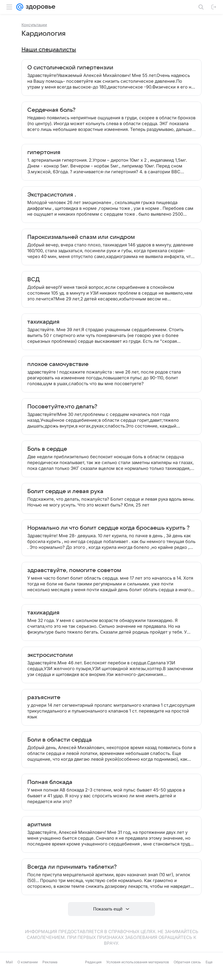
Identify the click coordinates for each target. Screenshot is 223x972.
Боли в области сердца (59, 740)
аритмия (39, 824)
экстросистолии (50, 655)
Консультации (34, 24)
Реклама (49, 962)
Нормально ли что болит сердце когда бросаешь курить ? (108, 528)
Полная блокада (49, 782)
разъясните (43, 697)
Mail (9, 962)
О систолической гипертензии (70, 67)
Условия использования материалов (137, 962)
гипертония (43, 152)
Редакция (93, 962)
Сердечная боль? (51, 110)
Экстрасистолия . (51, 195)
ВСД (33, 279)
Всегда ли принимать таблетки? (72, 867)
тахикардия (43, 322)
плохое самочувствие (58, 364)
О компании (27, 962)
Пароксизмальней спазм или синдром (81, 237)
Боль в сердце (47, 449)
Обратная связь (187, 962)
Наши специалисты (48, 49)
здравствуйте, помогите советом (74, 570)
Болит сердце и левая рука (65, 491)
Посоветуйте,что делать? (62, 406)
